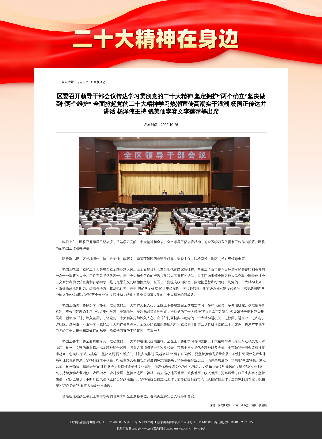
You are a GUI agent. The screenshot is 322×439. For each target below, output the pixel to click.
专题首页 (82, 82)
